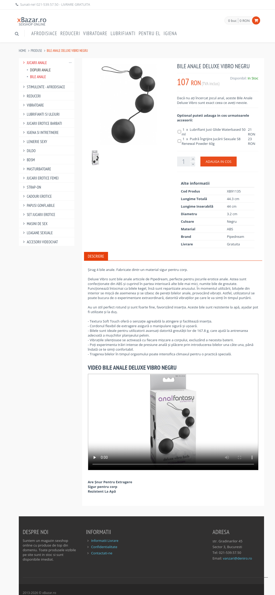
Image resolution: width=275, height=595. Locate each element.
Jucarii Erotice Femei (40, 178)
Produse (36, 50)
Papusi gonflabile (38, 205)
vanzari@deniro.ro (237, 558)
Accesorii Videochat (39, 241)
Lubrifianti (123, 33)
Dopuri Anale (39, 69)
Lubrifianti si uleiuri (40, 114)
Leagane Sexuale (37, 232)
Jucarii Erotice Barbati (41, 123)
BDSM (28, 159)
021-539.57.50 (47, 4)
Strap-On (31, 187)
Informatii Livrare (104, 540)
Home (22, 50)
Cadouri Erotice (36, 196)
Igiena (170, 33)
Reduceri (70, 33)
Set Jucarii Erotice (38, 214)
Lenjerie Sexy (34, 141)
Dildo (28, 150)
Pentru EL (149, 33)
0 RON (245, 20)
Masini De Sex (34, 223)
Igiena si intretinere (40, 132)
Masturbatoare (36, 168)
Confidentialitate (104, 546)
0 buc (232, 21)
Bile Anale (36, 76)
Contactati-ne (101, 553)
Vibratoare (95, 33)
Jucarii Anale (46, 62)
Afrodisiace (44, 33)
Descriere (96, 256)
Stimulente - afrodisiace (43, 86)
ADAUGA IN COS (218, 161)
